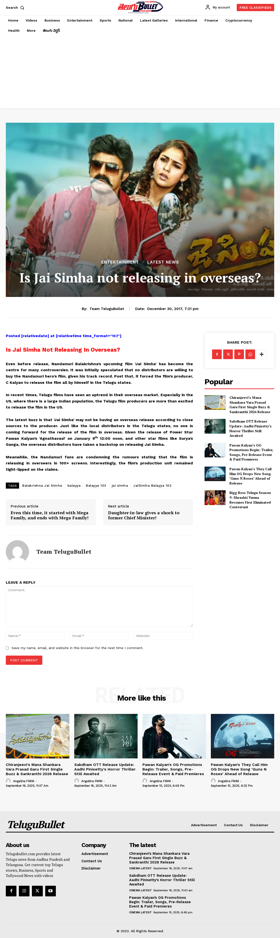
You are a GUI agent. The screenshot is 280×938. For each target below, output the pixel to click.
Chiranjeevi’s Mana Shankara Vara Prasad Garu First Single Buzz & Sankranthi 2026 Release (249, 404)
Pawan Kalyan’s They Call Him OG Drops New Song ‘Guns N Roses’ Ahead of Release (250, 476)
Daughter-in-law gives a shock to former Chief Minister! (143, 515)
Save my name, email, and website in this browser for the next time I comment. (77, 648)
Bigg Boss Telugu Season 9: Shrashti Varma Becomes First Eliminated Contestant (250, 499)
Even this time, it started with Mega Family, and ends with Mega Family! (49, 515)
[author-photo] (9, 781)
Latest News (163, 262)
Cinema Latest (140, 868)
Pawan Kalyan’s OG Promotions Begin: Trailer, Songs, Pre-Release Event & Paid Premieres (251, 452)
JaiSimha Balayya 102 (152, 485)
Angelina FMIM (23, 781)
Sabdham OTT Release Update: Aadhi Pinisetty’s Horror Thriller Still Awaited (250, 428)
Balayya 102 (96, 485)
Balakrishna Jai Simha (42, 485)
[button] (16, 7)
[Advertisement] (140, 72)
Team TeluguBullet (106, 309)
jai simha (120, 485)
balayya (74, 485)
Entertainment (120, 262)
